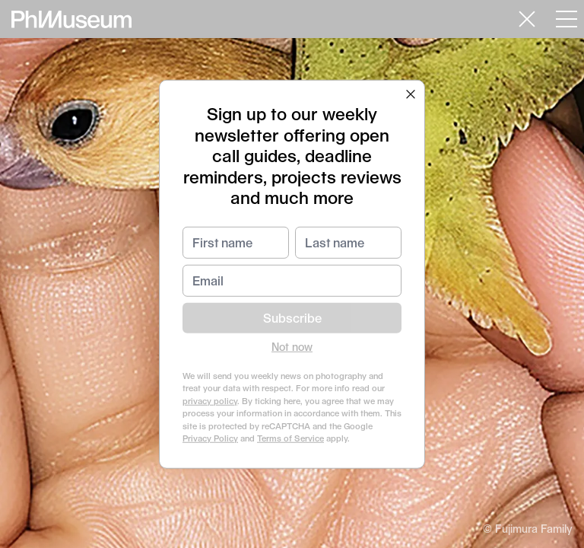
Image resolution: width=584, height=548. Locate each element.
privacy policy (209, 400)
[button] (410, 94)
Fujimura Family (534, 528)
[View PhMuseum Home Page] (71, 19)
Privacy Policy (210, 438)
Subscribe (292, 317)
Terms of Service (290, 438)
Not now (292, 345)
